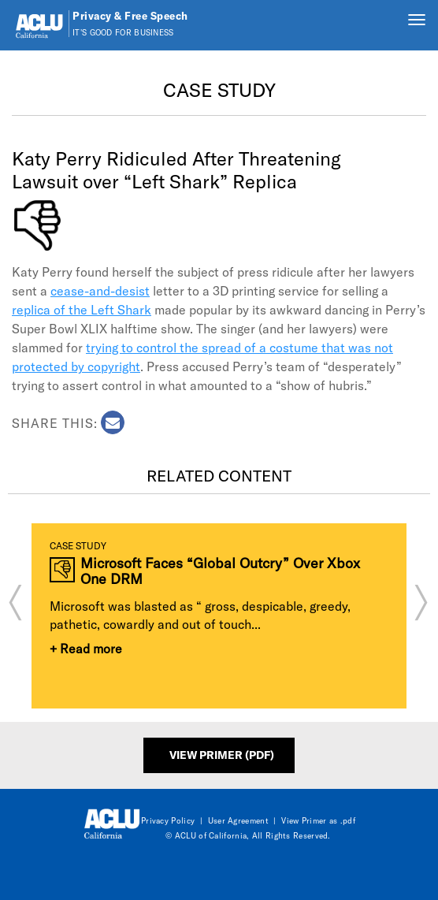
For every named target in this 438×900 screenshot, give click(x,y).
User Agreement (238, 820)
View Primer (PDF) (221, 754)
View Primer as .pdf (318, 820)
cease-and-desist (100, 290)
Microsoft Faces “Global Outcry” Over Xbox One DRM (220, 571)
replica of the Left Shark (81, 309)
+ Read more (86, 648)
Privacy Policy (168, 820)
